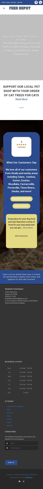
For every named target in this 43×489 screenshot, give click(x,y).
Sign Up (11, 462)
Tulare (20, 176)
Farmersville (27, 184)
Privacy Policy (25, 475)
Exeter (16, 180)
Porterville (13, 187)
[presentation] (17, 454)
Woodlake (13, 184)
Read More (21, 99)
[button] (18, 253)
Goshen (25, 180)
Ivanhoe (30, 176)
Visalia (14, 173)
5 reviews (21, 147)
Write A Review (21, 206)
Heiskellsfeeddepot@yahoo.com (16, 298)
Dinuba (15, 191)
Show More (28, 228)
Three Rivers (27, 187)
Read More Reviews (21, 199)
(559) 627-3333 (10, 296)
